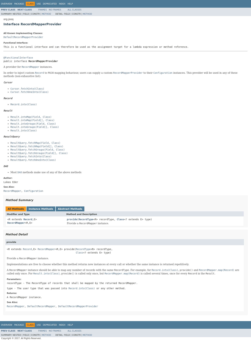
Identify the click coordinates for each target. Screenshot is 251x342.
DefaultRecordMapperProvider (23, 37)
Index (62, 4)
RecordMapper (16, 222)
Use (39, 4)
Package (19, 4)
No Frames (55, 10)
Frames (42, 10)
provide (72, 219)
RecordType (86, 219)
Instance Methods (41, 208)
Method (46, 14)
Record (28, 219)
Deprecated (50, 4)
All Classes (74, 10)
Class (120, 219)
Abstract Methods (70, 208)
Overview (6, 4)
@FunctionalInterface (18, 57)
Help (70, 4)
